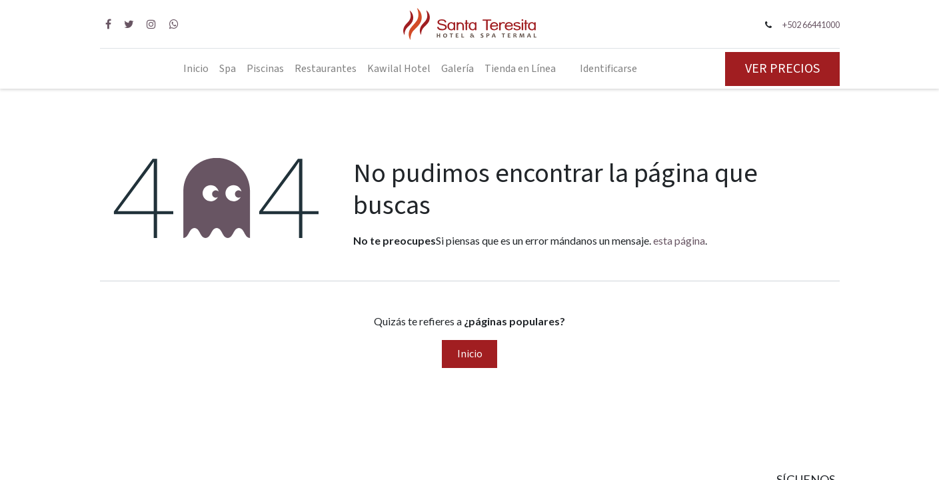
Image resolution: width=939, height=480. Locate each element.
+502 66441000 (811, 24)
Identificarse (608, 68)
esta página (679, 240)
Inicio (469, 354)
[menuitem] (196, 68)
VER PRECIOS (782, 68)
